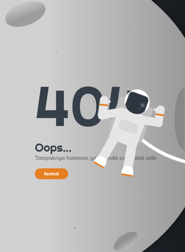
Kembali (51, 173)
